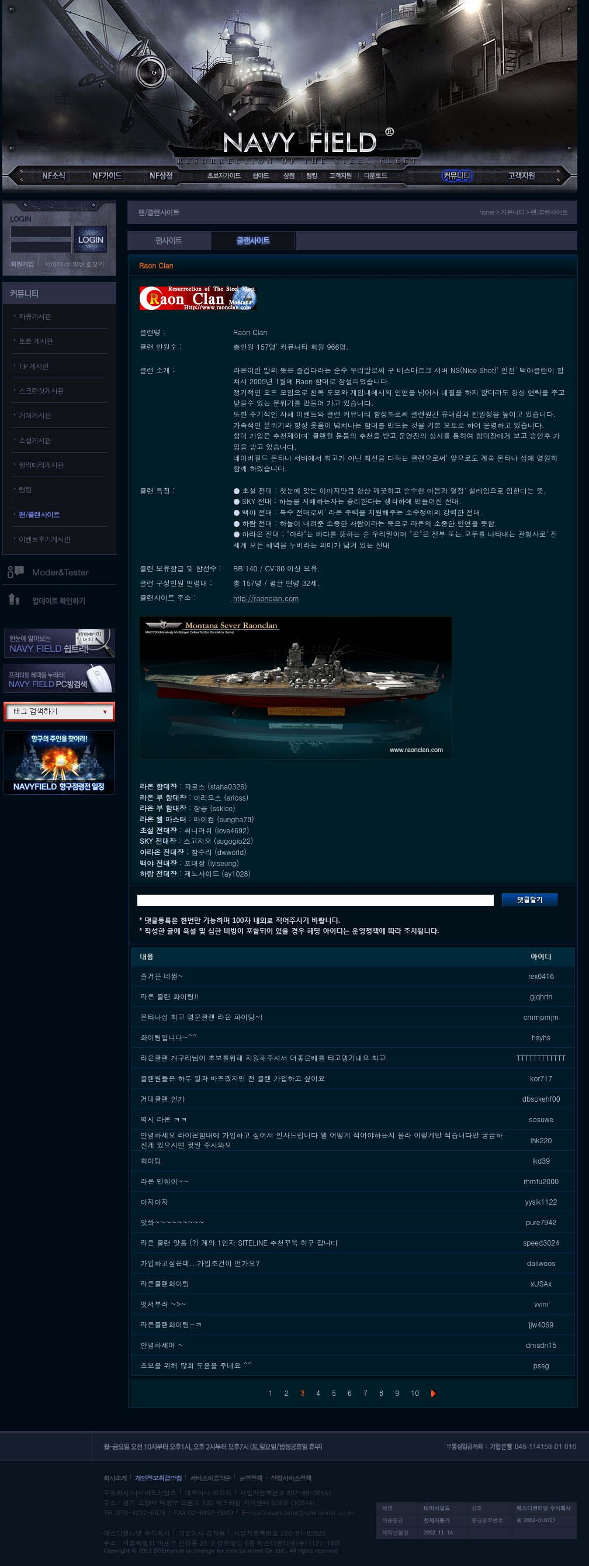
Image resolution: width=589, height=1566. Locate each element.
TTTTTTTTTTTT (541, 1058)
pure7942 (541, 1222)
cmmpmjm (541, 1017)
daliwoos (541, 1263)
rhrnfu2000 (541, 1181)
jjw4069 (541, 1324)
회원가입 (22, 264)
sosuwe (541, 1119)
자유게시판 (35, 316)
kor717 (541, 1078)
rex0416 (541, 976)
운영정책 (250, 1478)
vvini (541, 1304)
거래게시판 (35, 415)
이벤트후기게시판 (44, 539)
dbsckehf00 (541, 1098)
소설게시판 (35, 440)
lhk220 (541, 1140)
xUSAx (541, 1283)
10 (415, 1393)
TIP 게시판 (33, 366)
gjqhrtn (541, 996)
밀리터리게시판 (41, 465)
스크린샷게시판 (41, 390)
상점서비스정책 (291, 1478)
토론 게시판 (36, 341)
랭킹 (25, 489)
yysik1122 (541, 1201)
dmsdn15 (541, 1345)
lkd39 (541, 1160)
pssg (541, 1365)
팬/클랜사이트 (39, 514)
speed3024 (541, 1242)
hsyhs (541, 1037)
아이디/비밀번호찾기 (74, 264)
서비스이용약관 (210, 1478)
